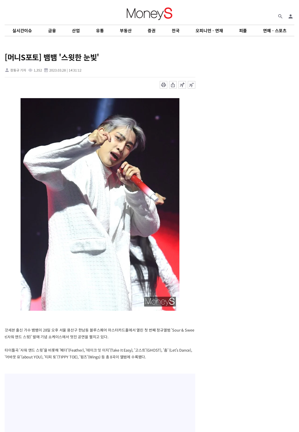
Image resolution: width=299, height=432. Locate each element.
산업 (76, 30)
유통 (100, 30)
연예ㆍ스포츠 (275, 30)
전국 (176, 30)
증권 (152, 30)
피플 (243, 30)
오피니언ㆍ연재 (209, 30)
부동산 (126, 30)
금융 (52, 30)
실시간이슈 (22, 30)
